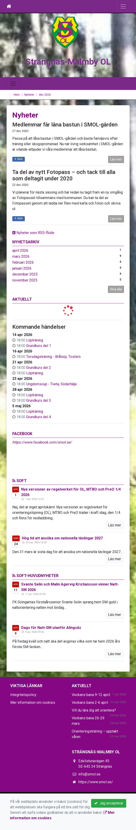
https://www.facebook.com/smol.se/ (42, 442)
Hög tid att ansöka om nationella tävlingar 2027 (62, 538)
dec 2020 (45, 94)
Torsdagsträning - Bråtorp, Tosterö (53, 357)
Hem (17, 94)
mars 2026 (20, 256)
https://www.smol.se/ (95, 782)
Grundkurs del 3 (38, 400)
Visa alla (116, 289)
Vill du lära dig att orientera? (94, 710)
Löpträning (34, 340)
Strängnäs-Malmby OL (68, 61)
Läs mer (116, 159)
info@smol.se (89, 774)
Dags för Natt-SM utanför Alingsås (51, 627)
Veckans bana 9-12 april (91, 695)
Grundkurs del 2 (38, 367)
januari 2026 (21, 268)
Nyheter (29, 94)
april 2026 (20, 250)
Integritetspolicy (23, 695)
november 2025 (24, 280)
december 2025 (25, 274)
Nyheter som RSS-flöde (33, 233)
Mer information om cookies (32, 702)
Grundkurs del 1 (38, 346)
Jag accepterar (108, 803)
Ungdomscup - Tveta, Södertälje (51, 384)
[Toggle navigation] (123, 6)
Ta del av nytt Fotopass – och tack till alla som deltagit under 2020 (63, 175)
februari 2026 (23, 262)
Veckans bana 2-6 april (90, 702)
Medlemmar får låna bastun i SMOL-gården (65, 124)
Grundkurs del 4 (38, 417)
